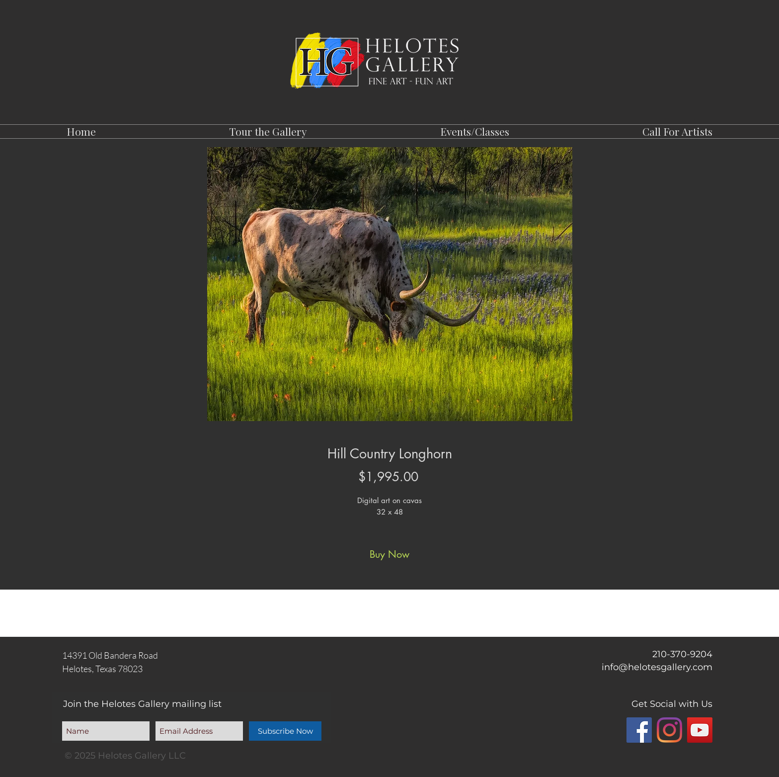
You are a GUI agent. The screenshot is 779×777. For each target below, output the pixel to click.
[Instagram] (669, 730)
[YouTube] (699, 730)
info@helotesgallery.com (657, 667)
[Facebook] (639, 730)
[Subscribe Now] (285, 731)
